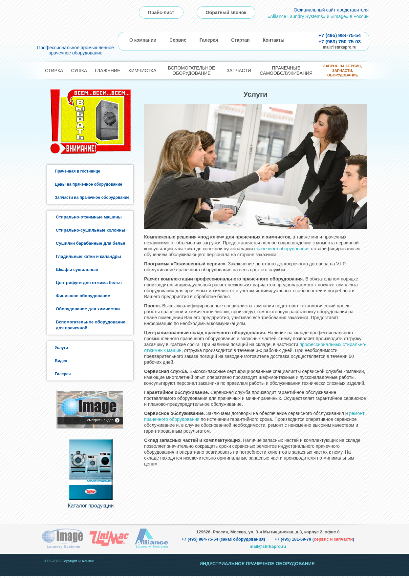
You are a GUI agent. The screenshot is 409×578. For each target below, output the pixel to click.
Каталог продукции (91, 507)
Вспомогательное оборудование (191, 70)
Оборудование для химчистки (88, 308)
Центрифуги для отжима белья (89, 282)
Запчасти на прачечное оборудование (92, 197)
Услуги (61, 347)
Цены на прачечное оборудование (88, 184)
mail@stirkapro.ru (339, 47)
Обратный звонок (226, 12)
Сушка (79, 70)
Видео (61, 361)
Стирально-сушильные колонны (90, 230)
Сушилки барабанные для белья (90, 243)
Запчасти (238, 70)
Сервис (177, 40)
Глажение (107, 70)
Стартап (240, 40)
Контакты (273, 40)
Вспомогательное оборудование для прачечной (90, 325)
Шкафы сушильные (77, 269)
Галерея (209, 40)
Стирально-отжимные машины (89, 217)
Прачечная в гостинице (77, 171)
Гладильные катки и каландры (88, 256)
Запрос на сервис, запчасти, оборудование (342, 70)
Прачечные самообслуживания (286, 70)
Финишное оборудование (83, 295)
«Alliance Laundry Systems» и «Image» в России (318, 16)
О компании (142, 40)
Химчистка (142, 70)
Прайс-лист (161, 12)
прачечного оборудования (282, 248)
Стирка (54, 70)
